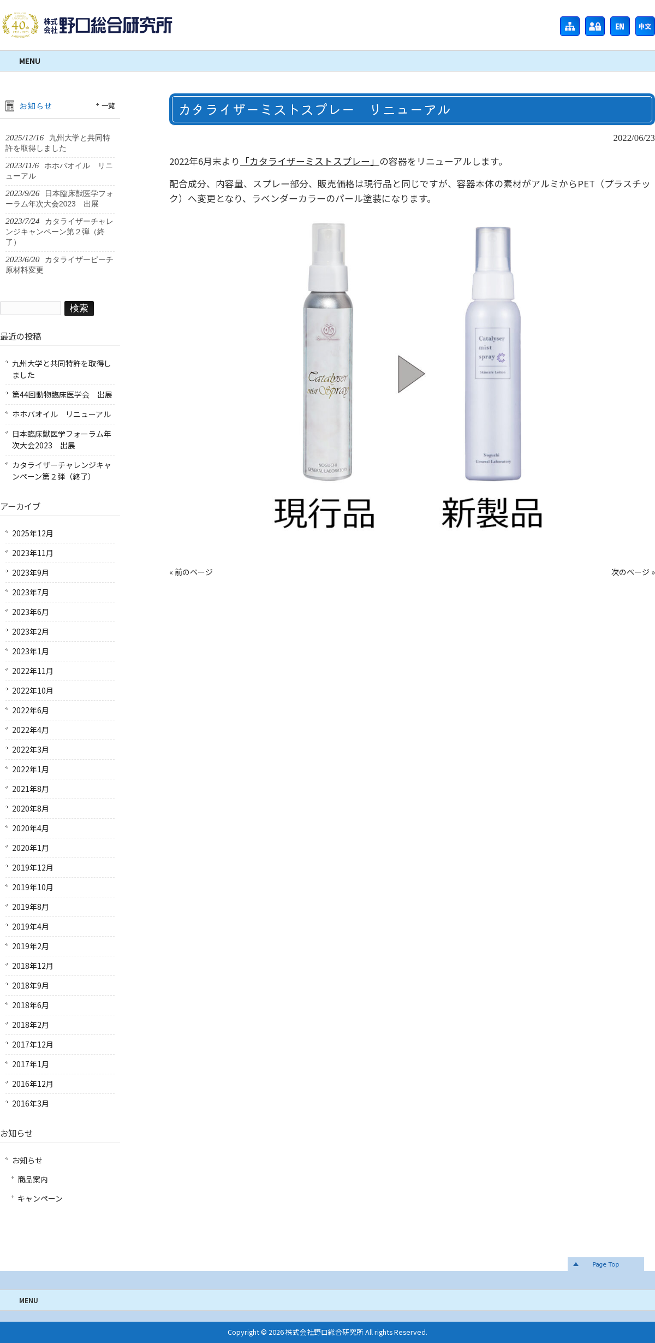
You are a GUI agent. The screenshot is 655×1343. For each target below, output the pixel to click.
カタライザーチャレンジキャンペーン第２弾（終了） (61, 470)
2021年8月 (30, 788)
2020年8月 (30, 808)
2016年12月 (32, 1083)
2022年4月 (30, 729)
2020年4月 (30, 828)
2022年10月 (32, 690)
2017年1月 (30, 1063)
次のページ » (633, 571)
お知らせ (27, 1160)
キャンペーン (40, 1198)
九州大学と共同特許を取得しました (61, 369)
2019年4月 (30, 926)
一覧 (108, 105)
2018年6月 (30, 1004)
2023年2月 (30, 631)
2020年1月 (30, 847)
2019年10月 (32, 886)
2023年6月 (30, 611)
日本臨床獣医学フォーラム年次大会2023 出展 (61, 439)
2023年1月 (30, 651)
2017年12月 (32, 1044)
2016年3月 (30, 1103)
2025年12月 (32, 533)
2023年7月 (30, 592)
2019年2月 (30, 945)
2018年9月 (30, 985)
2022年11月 (32, 670)
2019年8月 (30, 906)
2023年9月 (30, 572)
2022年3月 (30, 749)
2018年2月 (30, 1024)
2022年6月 (30, 710)
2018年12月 (32, 965)
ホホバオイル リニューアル (61, 414)
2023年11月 (32, 552)
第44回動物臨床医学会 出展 (62, 394)
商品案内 (32, 1179)
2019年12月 (32, 867)
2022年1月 (30, 769)
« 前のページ (191, 571)
